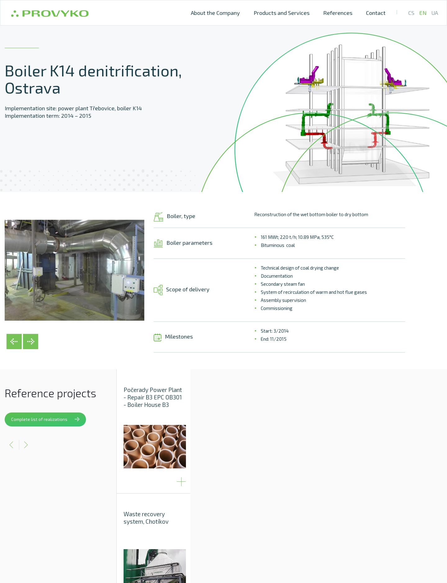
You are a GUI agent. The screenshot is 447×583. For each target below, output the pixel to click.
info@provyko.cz (317, 547)
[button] (17, 344)
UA (434, 12)
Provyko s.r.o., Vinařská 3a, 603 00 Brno (248, 546)
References (337, 12)
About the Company (215, 12)
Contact (376, 12)
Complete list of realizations (45, 419)
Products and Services (281, 12)
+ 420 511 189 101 (364, 547)
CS (411, 12)
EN (423, 12)
